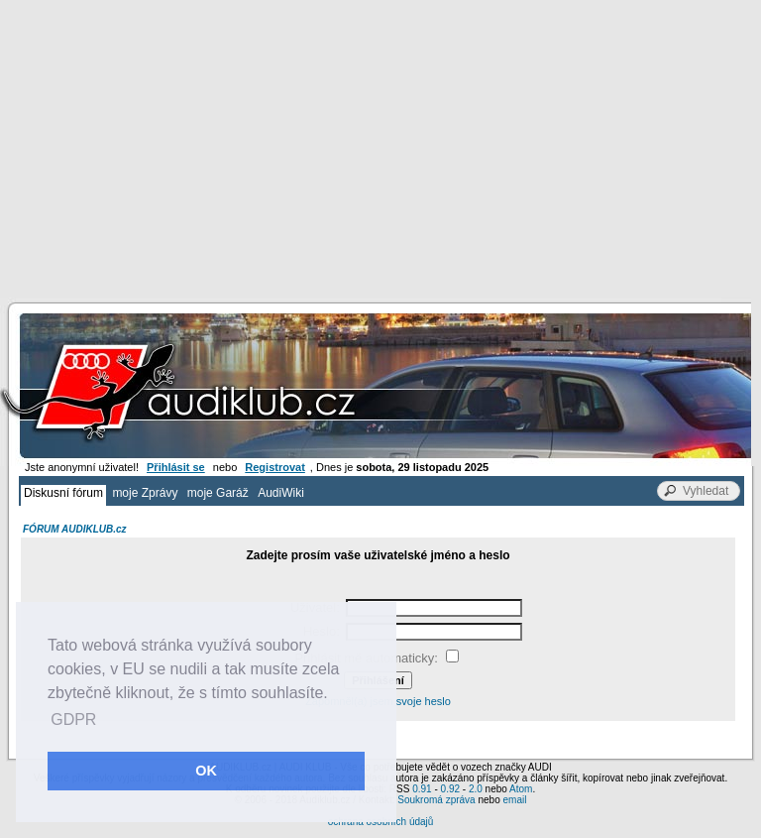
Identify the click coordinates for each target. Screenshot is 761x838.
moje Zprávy (144, 493)
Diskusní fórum (63, 493)
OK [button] (206, 770)
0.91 (421, 788)
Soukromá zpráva (436, 799)
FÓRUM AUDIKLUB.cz (75, 529)
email (514, 799)
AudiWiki (281, 493)
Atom (520, 788)
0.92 (450, 788)
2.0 (476, 788)
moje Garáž (218, 493)
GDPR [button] (73, 719)
